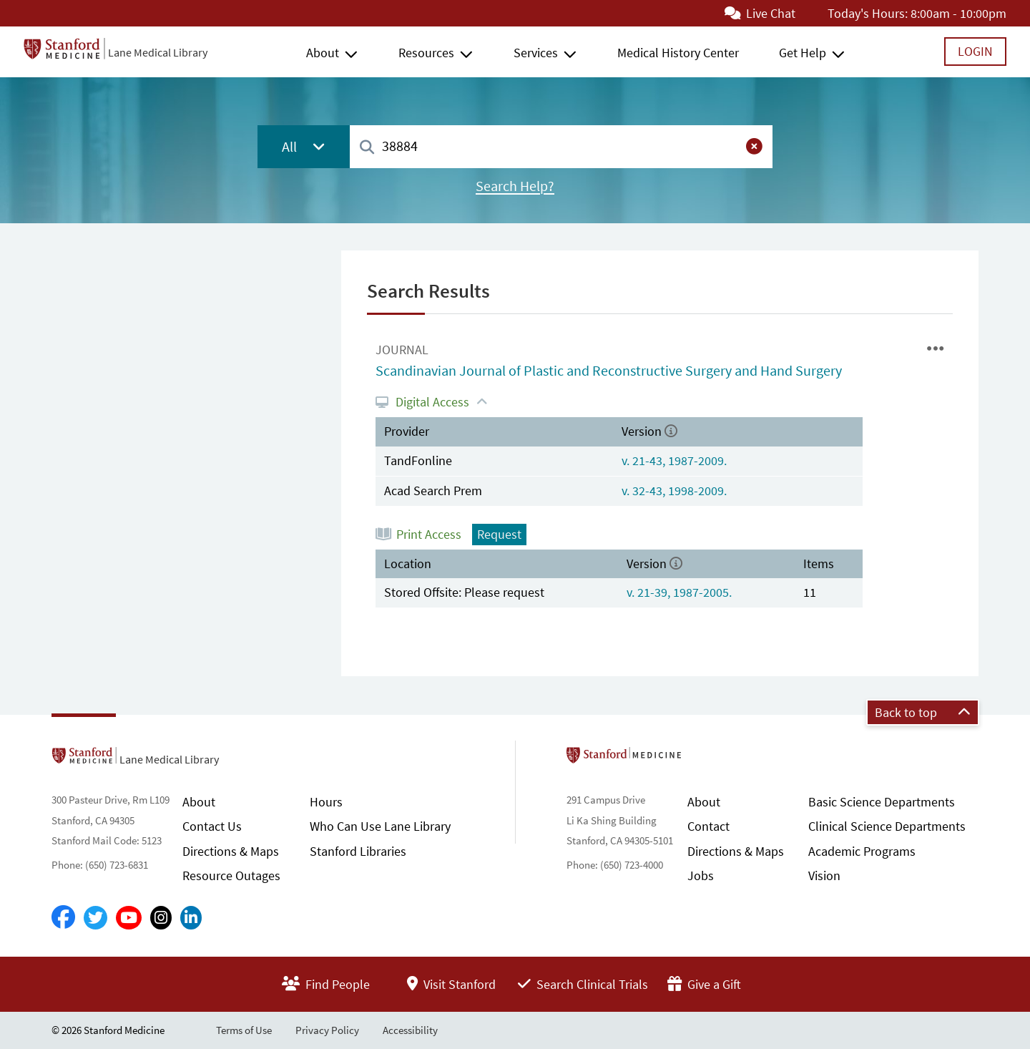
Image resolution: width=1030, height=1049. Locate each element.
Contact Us (212, 826)
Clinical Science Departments (887, 826)
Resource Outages (231, 875)
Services (536, 52)
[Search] (367, 148)
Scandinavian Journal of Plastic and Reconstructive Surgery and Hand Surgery (609, 370)
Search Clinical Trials (583, 984)
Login (975, 51)
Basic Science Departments (881, 802)
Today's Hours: (868, 13)
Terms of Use (244, 1030)
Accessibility (410, 1030)
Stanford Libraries (358, 851)
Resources (426, 52)
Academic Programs (862, 851)
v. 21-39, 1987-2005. (679, 592)
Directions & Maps (230, 851)
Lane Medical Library (157, 52)
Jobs (700, 875)
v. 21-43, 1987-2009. (674, 460)
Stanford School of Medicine (706, 759)
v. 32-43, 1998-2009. (674, 490)
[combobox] (561, 146)
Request (499, 534)
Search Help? (515, 186)
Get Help (802, 52)
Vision (824, 875)
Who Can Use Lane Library (380, 826)
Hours (326, 802)
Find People (326, 984)
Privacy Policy (327, 1030)
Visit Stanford (451, 984)
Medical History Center (678, 52)
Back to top (923, 712)
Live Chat (760, 13)
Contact (708, 826)
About (322, 52)
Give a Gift (704, 984)
